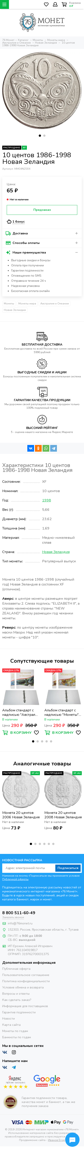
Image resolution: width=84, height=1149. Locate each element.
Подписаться (68, 868)
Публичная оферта (16, 969)
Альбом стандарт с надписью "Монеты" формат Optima (61, 712)
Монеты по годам (15, 1031)
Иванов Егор (56, 1140)
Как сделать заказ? (16, 1000)
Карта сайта (11, 1025)
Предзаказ (42, 210)
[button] (40, 136)
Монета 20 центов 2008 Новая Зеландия (63, 815)
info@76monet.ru (20, 923)
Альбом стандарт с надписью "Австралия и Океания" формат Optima (20, 712)
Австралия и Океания (54, 303)
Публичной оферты (15, 879)
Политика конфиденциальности (26, 981)
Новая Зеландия (15, 310)
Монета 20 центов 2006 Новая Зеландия (21, 815)
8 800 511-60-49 (18, 912)
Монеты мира (27, 303)
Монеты (9, 303)
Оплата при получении (27, 266)
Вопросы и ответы (16, 994)
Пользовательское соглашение (25, 975)
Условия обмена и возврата (23, 987)
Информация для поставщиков (25, 1006)
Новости (8, 1018)
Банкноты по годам (16, 1037)
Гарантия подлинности (19, 1012)
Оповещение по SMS (26, 276)
